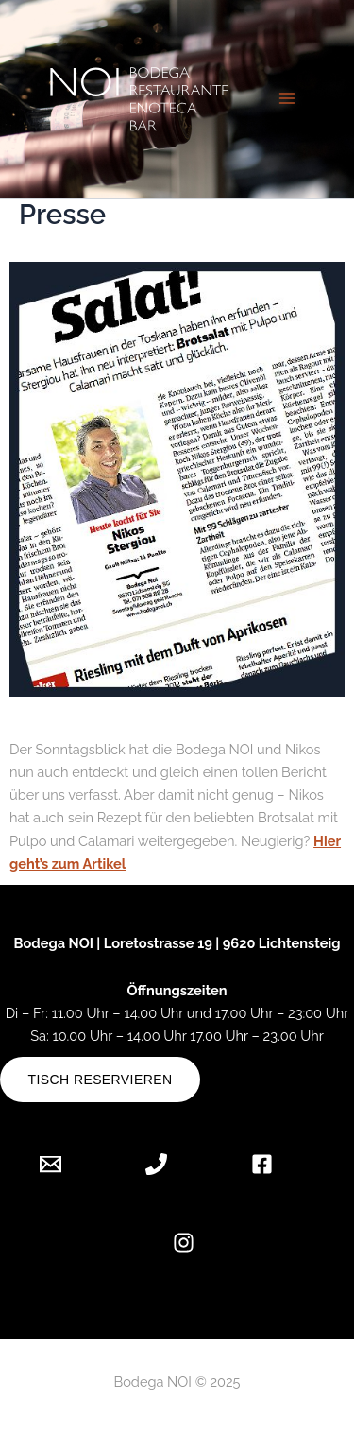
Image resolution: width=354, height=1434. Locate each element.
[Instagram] (183, 1242)
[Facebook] (262, 1164)
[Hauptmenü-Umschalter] (287, 98)
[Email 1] (65, 1164)
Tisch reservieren (100, 1079)
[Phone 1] (156, 1164)
